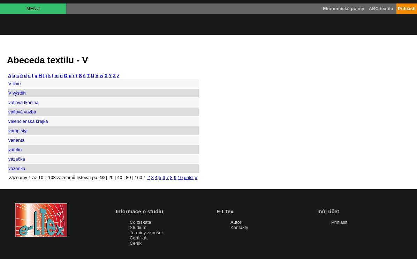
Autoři (236, 222)
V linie (14, 83)
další (189, 177)
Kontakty (239, 227)
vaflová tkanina (23, 102)
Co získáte (140, 222)
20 (110, 177)
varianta (16, 140)
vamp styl (18, 130)
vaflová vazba (22, 111)
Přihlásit (339, 222)
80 (128, 177)
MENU (33, 8)
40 (119, 177)
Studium (138, 227)
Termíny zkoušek (147, 232)
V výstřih (17, 93)
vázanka (16, 168)
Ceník (136, 243)
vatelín (15, 149)
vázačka (16, 159)
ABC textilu (381, 8)
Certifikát (138, 237)
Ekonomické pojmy (343, 8)
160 (138, 177)
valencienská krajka (28, 121)
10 (180, 177)
